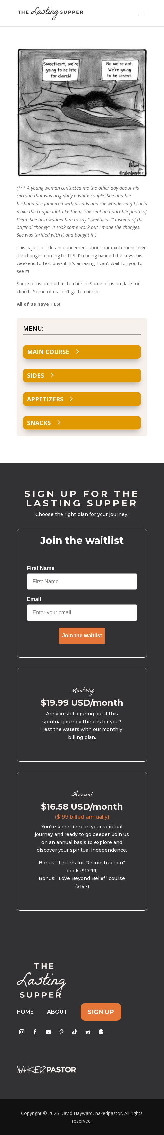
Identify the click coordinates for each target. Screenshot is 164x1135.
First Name (41, 568)
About (57, 1012)
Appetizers (45, 399)
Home (25, 1012)
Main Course (48, 352)
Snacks (39, 422)
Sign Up (101, 1012)
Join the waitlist (82, 635)
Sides (35, 375)
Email (34, 599)
